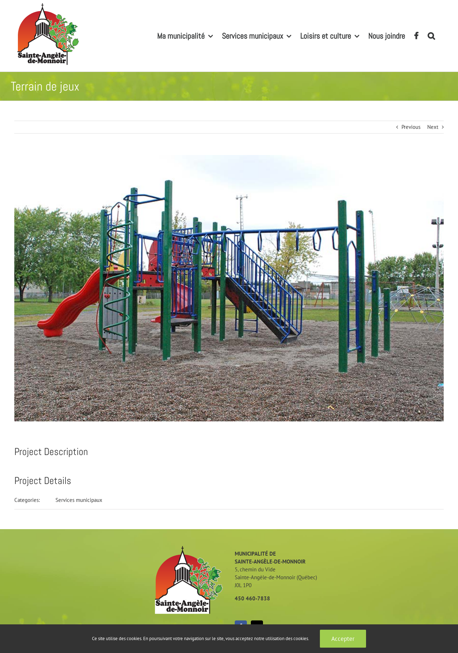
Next (432, 127)
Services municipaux (78, 500)
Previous (410, 127)
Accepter (343, 639)
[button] (431, 36)
